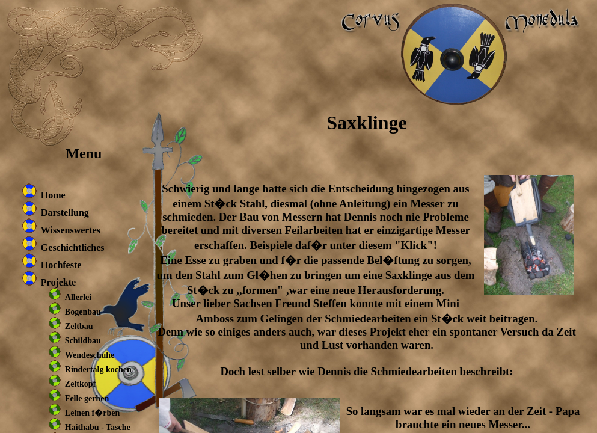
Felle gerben (87, 398)
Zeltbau (79, 326)
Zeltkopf (80, 383)
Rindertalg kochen (98, 369)
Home (53, 195)
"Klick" (413, 245)
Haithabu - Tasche (97, 427)
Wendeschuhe (89, 355)
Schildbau (83, 340)
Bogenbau (83, 311)
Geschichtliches (73, 247)
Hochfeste (61, 265)
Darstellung (65, 212)
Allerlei (78, 297)
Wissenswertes (70, 230)
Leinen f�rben (92, 412)
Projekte (58, 282)
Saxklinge (366, 123)
